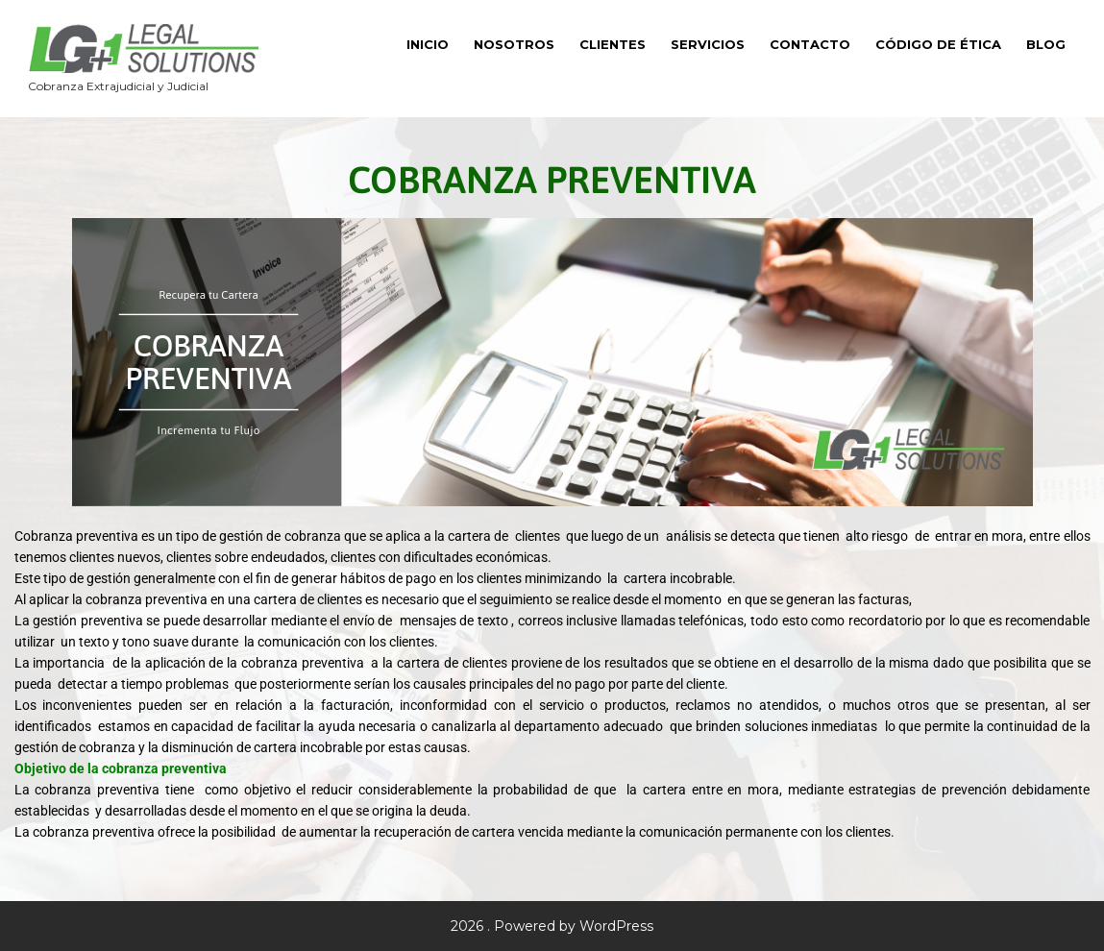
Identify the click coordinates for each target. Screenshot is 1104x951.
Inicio (427, 44)
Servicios (708, 44)
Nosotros (514, 44)
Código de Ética (938, 44)
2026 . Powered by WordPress (552, 926)
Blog (1046, 44)
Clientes (612, 44)
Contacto (810, 44)
